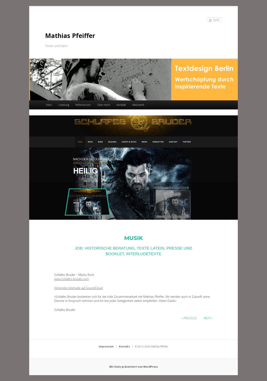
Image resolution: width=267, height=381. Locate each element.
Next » (208, 318)
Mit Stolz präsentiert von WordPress (133, 366)
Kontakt (121, 105)
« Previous (189, 318)
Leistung (64, 105)
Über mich (103, 105)
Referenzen (83, 105)
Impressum (106, 346)
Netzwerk (138, 105)
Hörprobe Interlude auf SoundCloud (78, 288)
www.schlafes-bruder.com (71, 279)
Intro (49, 105)
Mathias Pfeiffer (70, 35)
